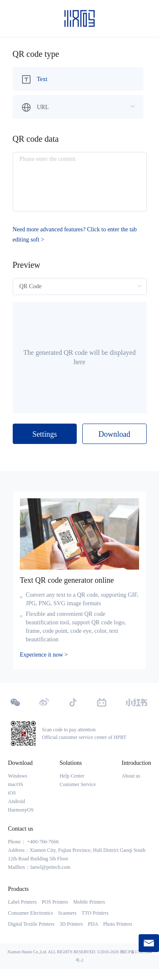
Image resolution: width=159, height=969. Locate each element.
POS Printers (55, 902)
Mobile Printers (89, 902)
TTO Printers (94, 913)
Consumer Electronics (30, 913)
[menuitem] (78, 79)
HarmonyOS (21, 810)
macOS (15, 784)
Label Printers (22, 902)
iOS (12, 793)
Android (16, 801)
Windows (18, 776)
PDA (93, 924)
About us (131, 776)
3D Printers (71, 924)
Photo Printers (117, 924)
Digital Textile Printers (31, 924)
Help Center (71, 776)
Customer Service (77, 784)
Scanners (67, 913)
